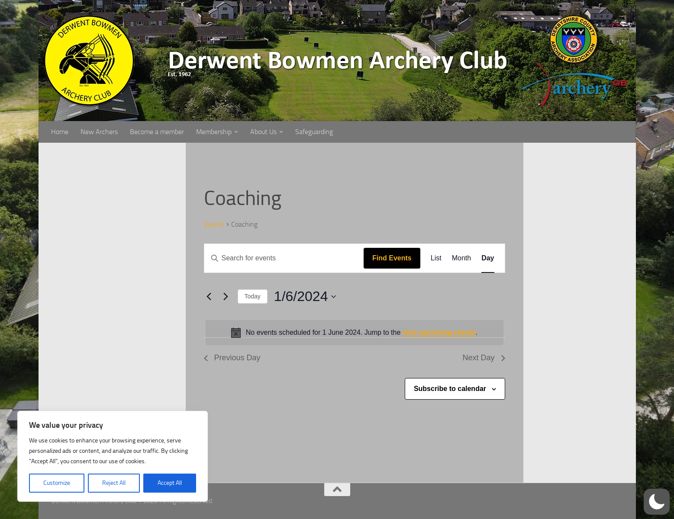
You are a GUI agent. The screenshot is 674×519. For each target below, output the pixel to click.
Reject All (114, 483)
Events (214, 224)
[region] (112, 456)
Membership (214, 132)
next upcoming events (439, 332)
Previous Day (232, 357)
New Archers (99, 132)
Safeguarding (314, 132)
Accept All (170, 483)
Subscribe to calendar (450, 388)
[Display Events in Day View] (487, 258)
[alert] (354, 332)
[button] (657, 502)
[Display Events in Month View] (461, 258)
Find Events (392, 258)
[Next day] (226, 297)
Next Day (483, 357)
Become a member (157, 132)
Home (59, 132)
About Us (263, 132)
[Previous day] (209, 297)
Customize (56, 483)
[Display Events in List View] (436, 258)
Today (253, 296)
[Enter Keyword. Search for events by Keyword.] (284, 258)
